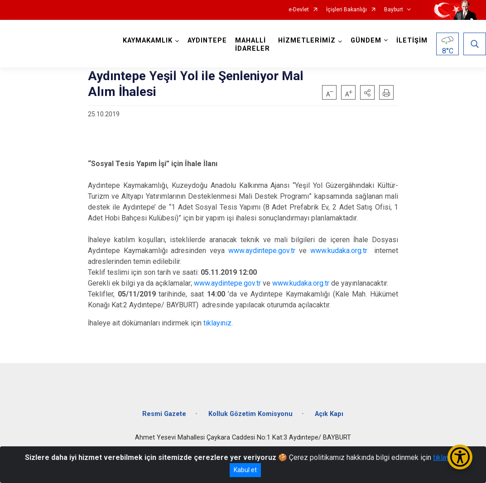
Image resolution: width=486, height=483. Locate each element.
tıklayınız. (218, 323)
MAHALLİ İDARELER (252, 45)
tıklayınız (447, 457)
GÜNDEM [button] (366, 40)
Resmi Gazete (164, 414)
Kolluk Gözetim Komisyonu (250, 414)
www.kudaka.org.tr (338, 250)
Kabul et (245, 469)
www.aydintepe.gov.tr (261, 250)
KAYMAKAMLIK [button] (148, 40)
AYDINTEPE (207, 40)
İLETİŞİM (412, 40)
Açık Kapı (329, 414)
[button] (367, 92)
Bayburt (393, 10)
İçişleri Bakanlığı (346, 10)
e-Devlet (299, 10)
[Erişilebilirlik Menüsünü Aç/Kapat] (460, 457)
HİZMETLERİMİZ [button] (307, 40)
